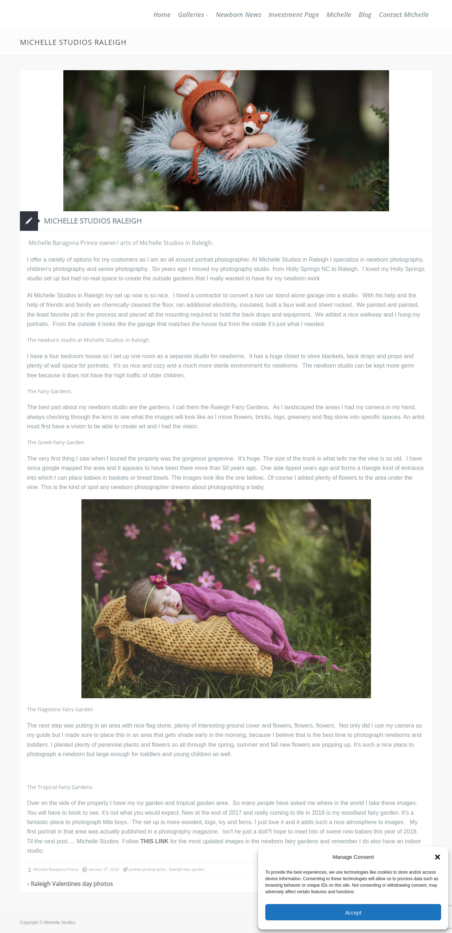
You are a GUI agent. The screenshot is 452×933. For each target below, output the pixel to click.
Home (162, 14)
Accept (353, 912)
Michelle (338, 14)
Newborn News (238, 14)
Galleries (191, 14)
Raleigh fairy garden (186, 869)
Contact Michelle (404, 14)
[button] (437, 857)
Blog (365, 14)
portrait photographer (147, 869)
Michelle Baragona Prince (56, 869)
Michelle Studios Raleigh (93, 221)
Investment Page (294, 14)
